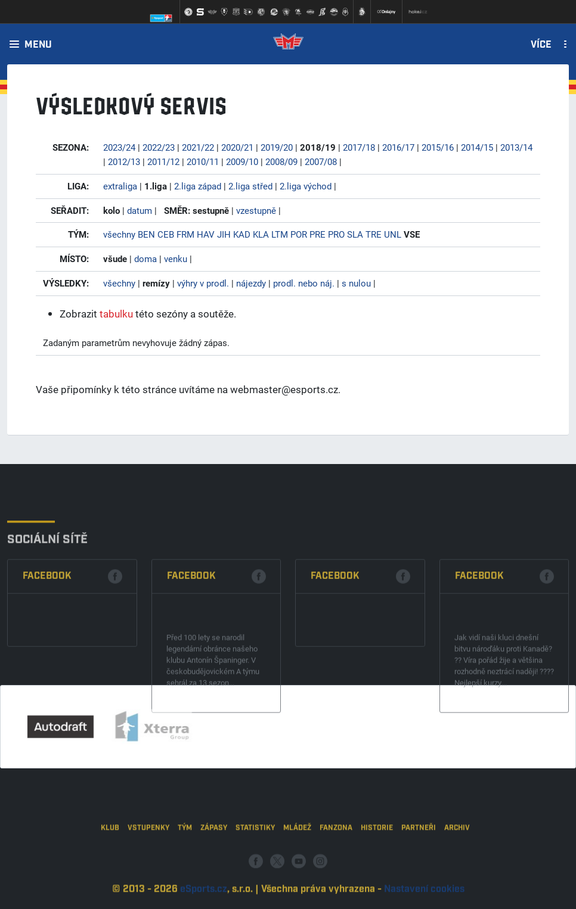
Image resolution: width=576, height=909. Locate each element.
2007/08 (321, 161)
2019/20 (277, 147)
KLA (261, 234)
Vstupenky (148, 853)
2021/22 (198, 147)
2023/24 (119, 147)
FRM (185, 234)
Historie (377, 853)
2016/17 (398, 147)
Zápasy (213, 853)
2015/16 (438, 147)
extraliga (120, 186)
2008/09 (281, 161)
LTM (279, 234)
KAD (241, 234)
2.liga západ (197, 186)
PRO (336, 234)
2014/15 (477, 147)
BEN (146, 234)
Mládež (297, 853)
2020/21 (237, 147)
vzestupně (256, 210)
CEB (165, 234)
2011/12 (163, 161)
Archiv (457, 853)
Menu (38, 45)
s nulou (356, 283)
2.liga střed (250, 186)
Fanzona (336, 853)
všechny (119, 234)
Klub (110, 853)
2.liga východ (306, 186)
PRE (317, 234)
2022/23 (159, 147)
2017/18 (359, 147)
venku (175, 258)
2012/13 (124, 161)
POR (298, 234)
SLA (355, 234)
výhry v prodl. (203, 283)
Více (541, 45)
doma (145, 258)
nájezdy (251, 283)
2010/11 (203, 161)
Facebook (47, 620)
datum (139, 210)
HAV (206, 234)
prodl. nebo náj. (304, 283)
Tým (185, 853)
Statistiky (255, 853)
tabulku (116, 313)
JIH (224, 234)
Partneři (418, 853)
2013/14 (516, 147)
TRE (374, 234)
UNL (392, 234)
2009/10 (242, 161)
